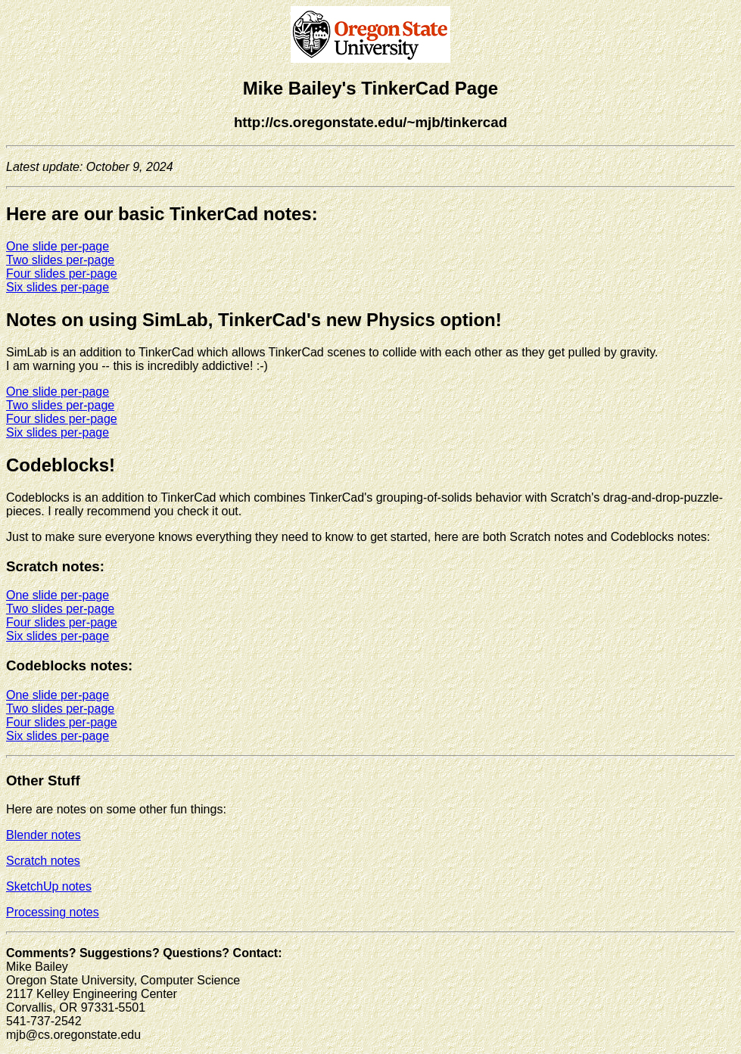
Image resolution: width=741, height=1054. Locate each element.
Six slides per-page (57, 287)
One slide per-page (57, 246)
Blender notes (43, 835)
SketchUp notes (49, 886)
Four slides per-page (61, 273)
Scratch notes (43, 860)
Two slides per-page (60, 259)
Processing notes (52, 912)
